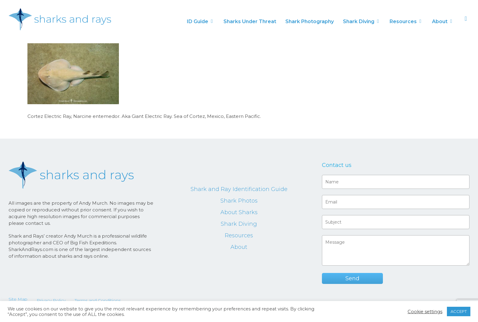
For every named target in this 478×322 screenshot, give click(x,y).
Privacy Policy (51, 300)
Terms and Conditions (98, 300)
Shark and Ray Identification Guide (239, 189)
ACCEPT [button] (459, 311)
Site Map (18, 299)
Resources (239, 235)
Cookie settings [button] (425, 311)
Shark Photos (239, 200)
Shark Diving (239, 224)
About (238, 247)
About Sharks (239, 212)
